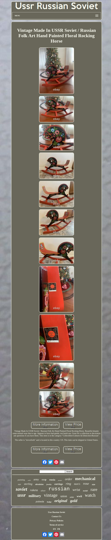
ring (68, 483)
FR (58, 529)
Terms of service (56, 525)
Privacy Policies (56, 521)
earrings (58, 484)
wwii (79, 496)
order (68, 479)
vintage (51, 495)
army (36, 479)
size (93, 485)
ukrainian (39, 484)
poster (60, 480)
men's (77, 483)
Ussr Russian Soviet (56, 512)
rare (94, 489)
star (19, 484)
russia (52, 479)
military (35, 496)
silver (43, 490)
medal (85, 491)
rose (86, 483)
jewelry (48, 484)
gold (73, 500)
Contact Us (56, 516)
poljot (72, 497)
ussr (21, 495)
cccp (44, 479)
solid (29, 480)
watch (90, 495)
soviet (21, 489)
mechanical (85, 478)
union (63, 496)
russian (59, 489)
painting (21, 480)
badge (49, 502)
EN (54, 529)
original (60, 501)
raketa (34, 490)
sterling (28, 483)
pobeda (40, 501)
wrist (76, 490)
